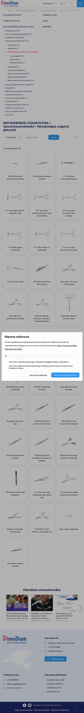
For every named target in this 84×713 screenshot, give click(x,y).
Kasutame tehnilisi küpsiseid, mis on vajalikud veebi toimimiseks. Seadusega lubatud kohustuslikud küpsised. (43, 357)
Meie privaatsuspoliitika (67, 345)
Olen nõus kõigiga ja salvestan (65, 375)
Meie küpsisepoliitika (13, 349)
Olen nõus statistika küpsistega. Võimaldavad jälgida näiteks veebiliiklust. (39, 362)
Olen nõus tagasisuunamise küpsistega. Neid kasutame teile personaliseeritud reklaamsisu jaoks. (41, 367)
